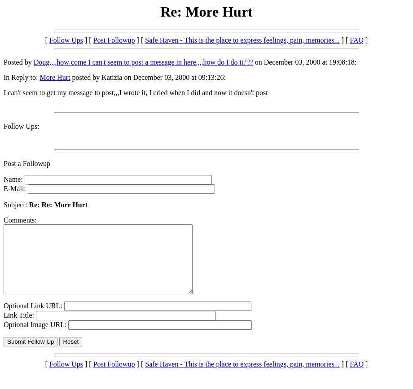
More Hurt (55, 77)
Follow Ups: (22, 126)
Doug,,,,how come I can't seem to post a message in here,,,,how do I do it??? (143, 62)
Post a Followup (27, 163)
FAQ (357, 40)
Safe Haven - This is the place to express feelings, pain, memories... (242, 40)
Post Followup (114, 40)
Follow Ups (66, 40)
